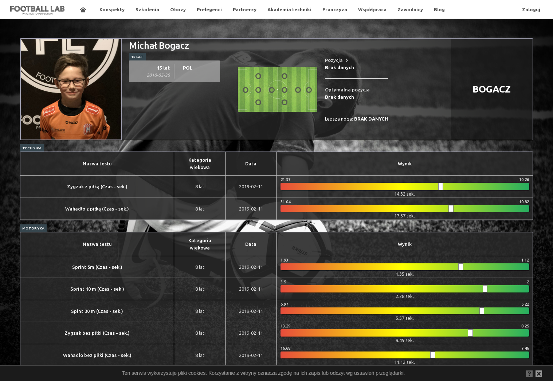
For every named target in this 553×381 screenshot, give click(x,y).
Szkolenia (147, 9)
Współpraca (372, 9)
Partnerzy (244, 9)
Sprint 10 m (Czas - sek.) (97, 288)
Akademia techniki (289, 9)
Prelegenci (209, 9)
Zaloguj (531, 9)
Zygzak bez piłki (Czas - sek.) (97, 332)
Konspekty (112, 9)
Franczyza (334, 9)
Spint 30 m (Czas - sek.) (97, 311)
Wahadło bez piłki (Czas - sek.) (97, 355)
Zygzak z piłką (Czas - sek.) (97, 186)
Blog (439, 9)
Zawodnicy (410, 9)
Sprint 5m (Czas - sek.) (97, 267)
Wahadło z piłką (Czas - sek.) (97, 208)
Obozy (178, 9)
